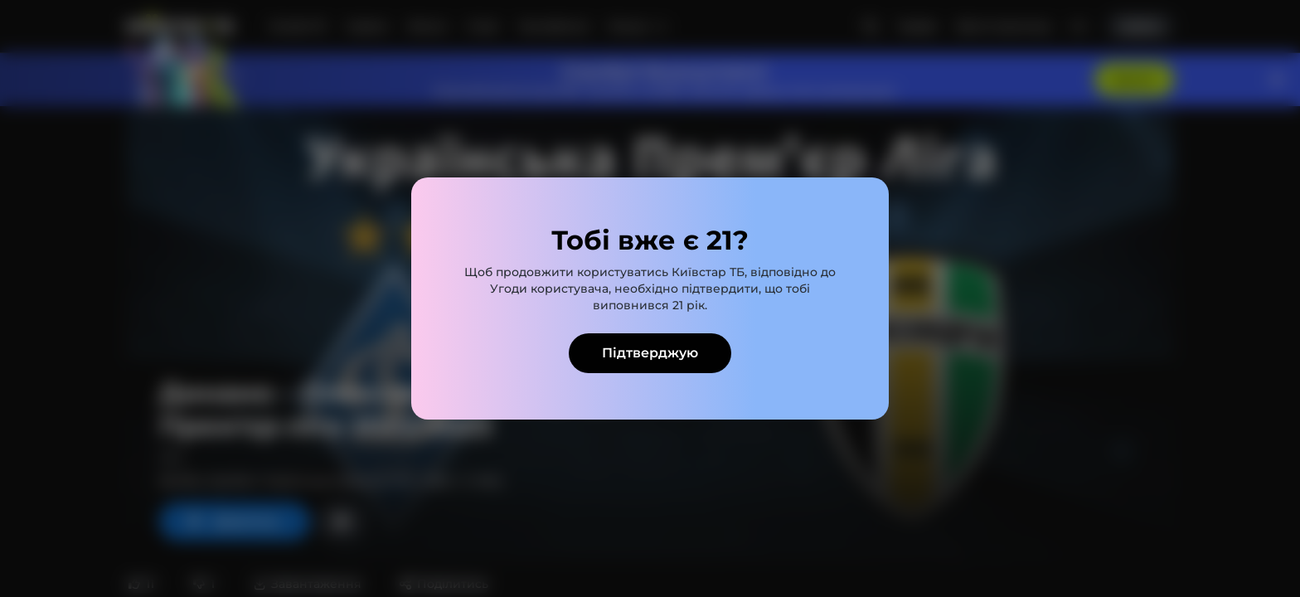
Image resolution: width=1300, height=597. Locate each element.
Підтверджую (650, 353)
